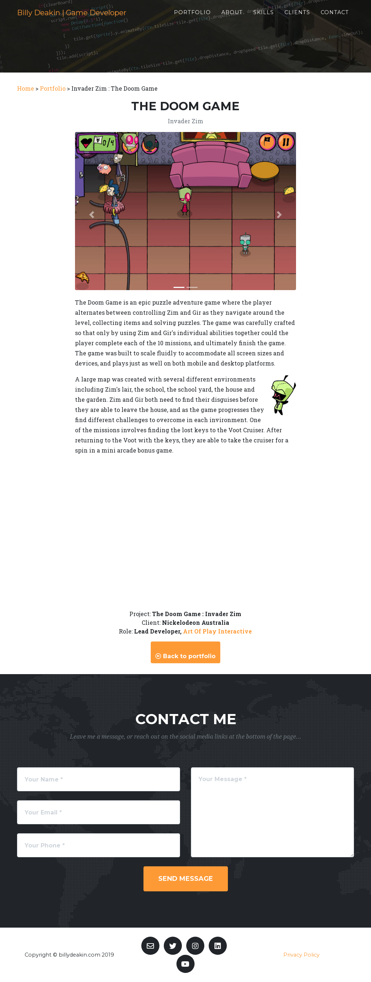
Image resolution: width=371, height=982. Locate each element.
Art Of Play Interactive (217, 631)
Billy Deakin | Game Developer (93, 19)
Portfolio (198, 18)
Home (25, 88)
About (238, 18)
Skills (269, 18)
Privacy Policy (301, 955)
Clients (303, 18)
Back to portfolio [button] (185, 656)
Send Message (185, 879)
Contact (341, 18)
